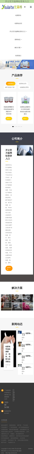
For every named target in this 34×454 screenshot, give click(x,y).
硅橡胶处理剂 (24, 87)
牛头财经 (3, 440)
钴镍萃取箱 (4, 436)
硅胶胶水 (18, 15)
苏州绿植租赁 (5, 438)
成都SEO (12, 436)
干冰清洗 (25, 425)
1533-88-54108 (6, 404)
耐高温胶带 (4, 425)
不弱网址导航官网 (19, 431)
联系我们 (18, 55)
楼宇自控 (3, 442)
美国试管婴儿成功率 (7, 431)
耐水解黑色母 (20, 433)
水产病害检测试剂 (24, 427)
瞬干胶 (19, 425)
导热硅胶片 (4, 427)
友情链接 (4, 420)
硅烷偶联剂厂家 (24, 429)
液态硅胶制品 (14, 438)
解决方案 (18, 47)
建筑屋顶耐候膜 (13, 429)
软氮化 (12, 433)
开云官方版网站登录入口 (18, 31)
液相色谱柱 (12, 425)
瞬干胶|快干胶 (9, 87)
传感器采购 (4, 429)
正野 (27, 431)
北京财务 (22, 438)
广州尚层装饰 (13, 427)
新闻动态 (18, 39)
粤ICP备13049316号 (11, 453)
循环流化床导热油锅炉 (22, 436)
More (9, 118)
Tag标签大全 (11, 442)
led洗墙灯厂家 (12, 440)
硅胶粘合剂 (18, 23)
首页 (18, 7)
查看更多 (9, 268)
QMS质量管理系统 (23, 440)
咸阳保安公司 (5, 433)
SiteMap (30, 448)
